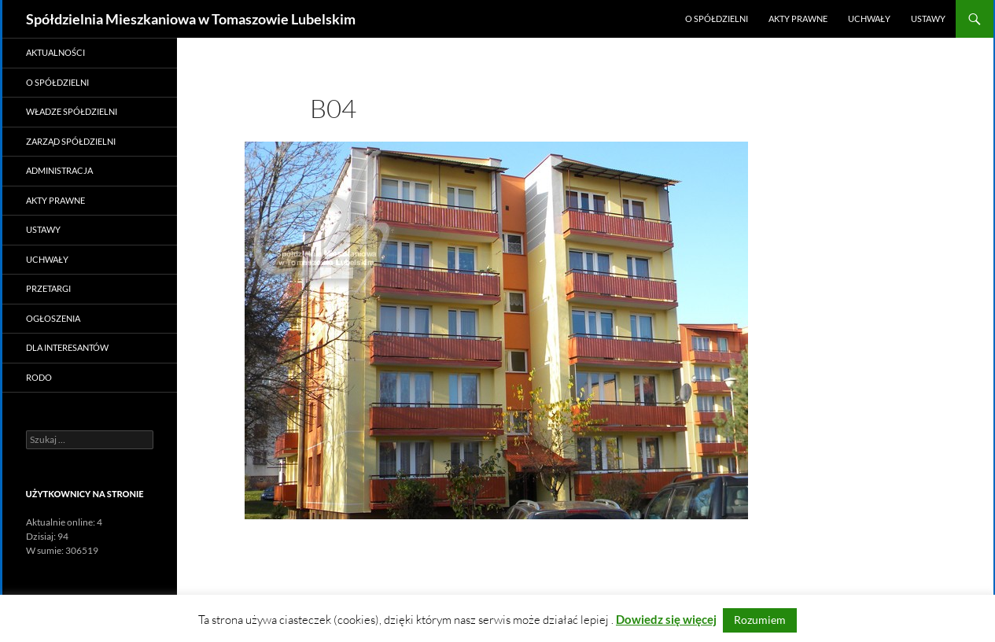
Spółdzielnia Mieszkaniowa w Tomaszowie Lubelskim (191, 19)
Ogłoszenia (53, 318)
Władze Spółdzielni (71, 111)
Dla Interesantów (67, 347)
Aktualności (55, 52)
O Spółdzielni (716, 18)
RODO (39, 377)
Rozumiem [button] (760, 619)
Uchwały (869, 18)
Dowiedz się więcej (666, 619)
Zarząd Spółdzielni (71, 141)
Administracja (59, 170)
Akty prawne (797, 18)
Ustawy (928, 18)
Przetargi (48, 288)
